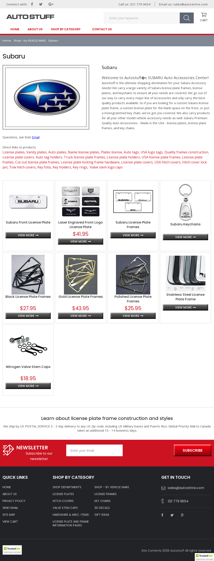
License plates (14, 152)
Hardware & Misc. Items (71, 515)
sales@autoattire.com (190, 4)
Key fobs (44, 167)
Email (35, 137)
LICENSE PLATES (63, 494)
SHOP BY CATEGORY (65, 29)
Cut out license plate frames (37, 162)
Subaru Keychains (185, 224)
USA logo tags (152, 152)
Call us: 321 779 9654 (134, 4)
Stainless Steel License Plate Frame (185, 297)
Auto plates (57, 152)
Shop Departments (67, 487)
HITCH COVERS (63, 501)
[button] (204, 557)
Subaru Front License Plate (28, 222)
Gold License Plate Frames (81, 296)
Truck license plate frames (84, 157)
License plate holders (123, 157)
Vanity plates (36, 152)
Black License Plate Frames (28, 296)
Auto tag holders (49, 157)
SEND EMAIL (10, 508)
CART (204, 20)
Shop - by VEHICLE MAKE (30, 41)
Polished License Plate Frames (133, 299)
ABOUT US (10, 494)
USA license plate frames (161, 157)
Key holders (62, 167)
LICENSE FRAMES (105, 494)
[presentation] (147, 451)
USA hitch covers (167, 162)
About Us (35, 29)
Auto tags (131, 152)
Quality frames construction (186, 152)
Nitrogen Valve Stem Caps (28, 367)
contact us (102, 29)
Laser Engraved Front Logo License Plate (80, 224)
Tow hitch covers (22, 167)
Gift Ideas (101, 515)
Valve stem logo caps (106, 167)
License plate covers (18, 157)
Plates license (111, 152)
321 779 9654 (178, 501)
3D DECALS (102, 508)
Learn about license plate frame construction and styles (107, 418)
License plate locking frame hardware (90, 162)
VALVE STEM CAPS (65, 508)
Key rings (80, 167)
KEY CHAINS (102, 501)
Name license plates (83, 152)
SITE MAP (9, 515)
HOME (7, 487)
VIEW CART (10, 521)
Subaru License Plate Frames (133, 224)
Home (14, 29)
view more (26, 235)
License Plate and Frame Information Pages (71, 523)
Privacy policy (14, 501)
